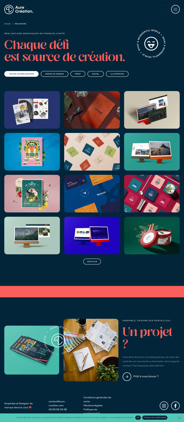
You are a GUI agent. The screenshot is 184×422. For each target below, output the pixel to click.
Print (78, 74)
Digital (95, 74)
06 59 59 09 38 (58, 410)
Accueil (7, 24)
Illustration (117, 74)
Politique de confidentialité (91, 412)
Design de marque (54, 74)
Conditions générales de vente (97, 400)
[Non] (179, 417)
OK (138, 417)
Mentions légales (93, 406)
